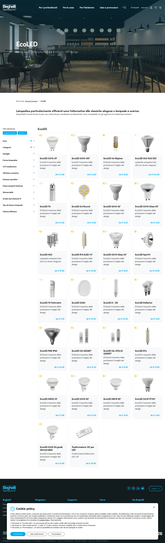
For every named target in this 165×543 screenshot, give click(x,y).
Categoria (19, 147)
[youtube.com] (142, 489)
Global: (155, 488)
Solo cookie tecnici (37, 534)
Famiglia (19, 153)
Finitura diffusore (19, 211)
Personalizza (56, 534)
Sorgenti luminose (31, 101)
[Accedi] (151, 7)
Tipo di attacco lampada (19, 205)
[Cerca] (125, 7)
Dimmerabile (19, 192)
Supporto (144, 7)
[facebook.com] (129, 489)
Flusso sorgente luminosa (19, 185)
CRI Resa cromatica (19, 173)
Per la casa (68, 7)
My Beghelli (135, 7)
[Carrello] (160, 7)
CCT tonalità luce (19, 166)
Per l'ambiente (87, 7)
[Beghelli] (9, 7)
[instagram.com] (133, 489)
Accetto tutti (18, 534)
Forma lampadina (19, 160)
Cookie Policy (44, 520)
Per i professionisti (48, 7)
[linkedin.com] (138, 489)
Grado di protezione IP (19, 198)
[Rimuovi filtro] (25, 132)
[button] (156, 7)
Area (19, 141)
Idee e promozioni (109, 7)
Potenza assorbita (19, 179)
